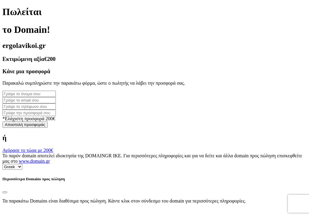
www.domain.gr (34, 161)
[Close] (4, 192)
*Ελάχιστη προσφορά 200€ (28, 118)
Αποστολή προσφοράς (25, 124)
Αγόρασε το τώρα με (27, 150)
